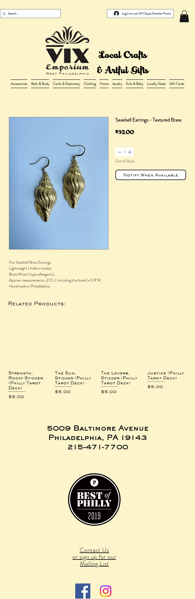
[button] (40, 83)
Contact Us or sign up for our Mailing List (94, 557)
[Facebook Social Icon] (82, 591)
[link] (184, 16)
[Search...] (30, 13)
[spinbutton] (125, 152)
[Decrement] (119, 152)
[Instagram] (105, 591)
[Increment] (130, 152)
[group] (97, 359)
